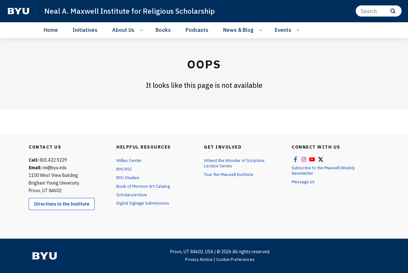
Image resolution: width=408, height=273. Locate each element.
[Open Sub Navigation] (142, 30)
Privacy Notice (198, 259)
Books (163, 30)
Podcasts (197, 30)
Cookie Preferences (236, 259)
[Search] (379, 11)
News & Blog (238, 30)
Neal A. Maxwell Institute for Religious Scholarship (134, 11)
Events (283, 30)
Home (51, 30)
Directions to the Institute (61, 204)
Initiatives (85, 30)
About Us (123, 30)
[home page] (18, 11)
